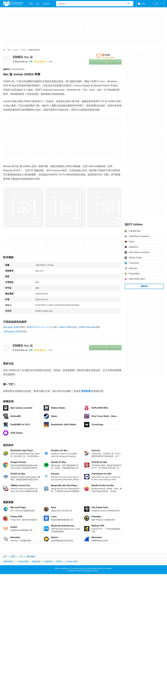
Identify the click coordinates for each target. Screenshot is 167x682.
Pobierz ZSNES (65, 327)
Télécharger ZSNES (12, 331)
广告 (21, 556)
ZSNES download (87, 327)
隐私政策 (36, 561)
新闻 (31, 4)
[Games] (15, 50)
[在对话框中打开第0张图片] (23, 207)
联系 (13, 556)
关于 (5, 556)
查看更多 (144, 286)
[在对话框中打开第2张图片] (107, 207)
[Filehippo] (13, 3)
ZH (159, 3)
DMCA (59, 561)
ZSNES (23, 57)
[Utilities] (23, 50)
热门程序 (46, 4)
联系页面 (86, 391)
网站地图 (31, 556)
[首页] (4, 50)
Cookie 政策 (22, 561)
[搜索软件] (128, 3)
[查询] (94, 3)
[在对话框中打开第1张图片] (65, 207)
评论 (37, 4)
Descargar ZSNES (11, 327)
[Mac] (9, 50)
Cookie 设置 (71, 561)
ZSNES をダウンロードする (39, 327)
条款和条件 (8, 561)
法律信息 (48, 561)
